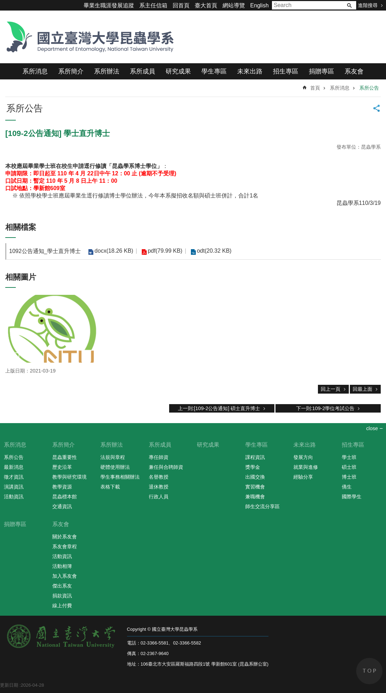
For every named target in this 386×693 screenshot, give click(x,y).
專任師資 (158, 457)
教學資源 (62, 487)
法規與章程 (112, 457)
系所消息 (35, 71)
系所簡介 (71, 71)
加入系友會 (64, 576)
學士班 (349, 457)
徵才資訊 (14, 477)
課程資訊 (255, 457)
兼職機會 (255, 496)
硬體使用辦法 (115, 467)
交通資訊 (62, 506)
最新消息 (14, 467)
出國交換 (255, 477)
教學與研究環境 (69, 477)
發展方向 (303, 457)
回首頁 (181, 5)
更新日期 (9, 685)
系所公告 (369, 88)
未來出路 (249, 71)
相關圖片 (20, 277)
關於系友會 (64, 536)
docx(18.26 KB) (113, 251)
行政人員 (158, 496)
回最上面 (362, 389)
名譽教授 (158, 477)
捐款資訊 (62, 595)
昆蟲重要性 (64, 457)
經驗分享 (303, 477)
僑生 (347, 487)
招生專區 (285, 71)
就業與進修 (305, 467)
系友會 (354, 71)
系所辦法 (106, 71)
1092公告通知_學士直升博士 (45, 251)
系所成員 (142, 71)
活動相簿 (62, 566)
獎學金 (252, 467)
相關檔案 (20, 227)
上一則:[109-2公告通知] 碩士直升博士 (219, 408)
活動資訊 (14, 496)
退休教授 (158, 487)
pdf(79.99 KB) (164, 251)
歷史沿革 (62, 467)
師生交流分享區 (262, 506)
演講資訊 (14, 487)
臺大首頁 (206, 5)
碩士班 (349, 467)
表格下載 (110, 487)
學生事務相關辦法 (120, 477)
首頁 (315, 88)
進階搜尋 (368, 5)
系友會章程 (64, 546)
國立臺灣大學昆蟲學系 (87, 36)
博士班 (349, 477)
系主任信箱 (153, 5)
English (259, 5)
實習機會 (255, 487)
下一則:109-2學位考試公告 (325, 408)
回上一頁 (330, 389)
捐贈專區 (321, 71)
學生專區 (214, 71)
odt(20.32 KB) (212, 251)
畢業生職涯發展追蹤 (109, 5)
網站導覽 (233, 5)
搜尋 (349, 5)
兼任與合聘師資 (166, 467)
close (372, 428)
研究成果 (178, 71)
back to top (369, 671)
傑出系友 (62, 586)
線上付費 (62, 605)
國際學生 (351, 496)
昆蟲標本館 (64, 496)
